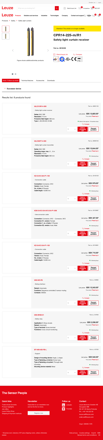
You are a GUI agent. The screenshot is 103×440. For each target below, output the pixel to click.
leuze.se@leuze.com (86, 413)
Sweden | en (92, 2)
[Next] (48, 49)
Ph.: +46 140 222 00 (86, 410)
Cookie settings (84, 432)
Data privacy (73, 432)
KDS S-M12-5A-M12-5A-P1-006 (45, 209)
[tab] (10, 79)
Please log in (95, 115)
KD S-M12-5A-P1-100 (42, 244)
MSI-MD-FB (38, 279)
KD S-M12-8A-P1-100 (42, 175)
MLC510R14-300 (40, 105)
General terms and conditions (87, 434)
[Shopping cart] (95, 8)
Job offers (5, 408)
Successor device (12, 87)
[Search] (57, 8)
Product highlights (8, 406)
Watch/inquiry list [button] (60, 53)
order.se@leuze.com (86, 416)
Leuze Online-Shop (8, 410)
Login (99, 2)
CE (99, 434)
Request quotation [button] (93, 128)
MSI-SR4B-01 (39, 314)
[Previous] (12, 49)
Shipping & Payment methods (12, 412)
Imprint (93, 432)
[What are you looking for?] (36, 8)
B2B (98, 432)
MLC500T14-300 (40, 140)
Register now (38, 412)
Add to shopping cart (83, 128)
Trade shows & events (9, 403)
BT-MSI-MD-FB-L (40, 349)
